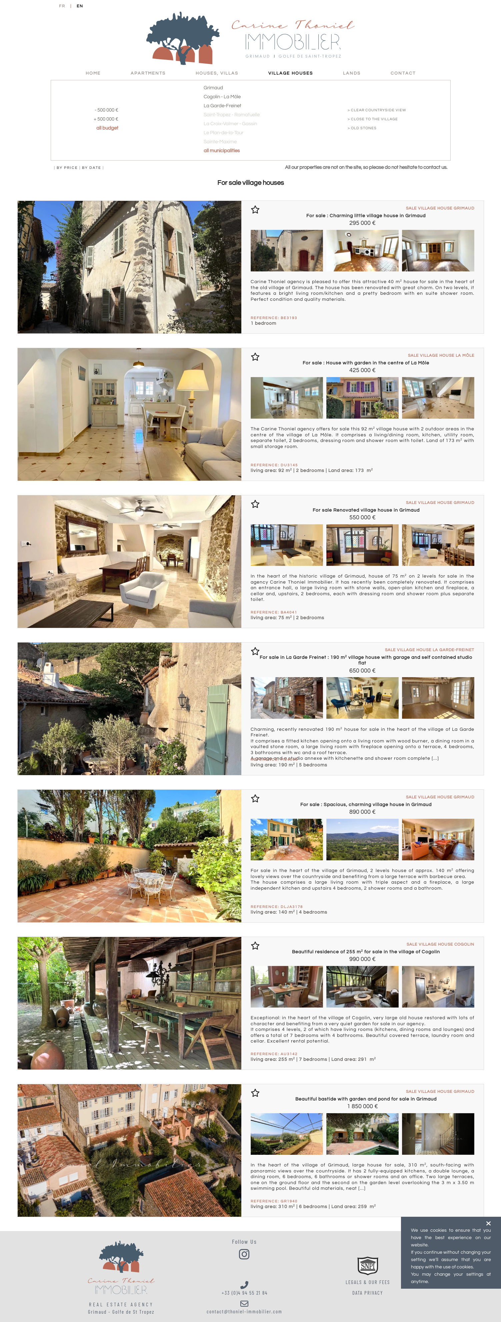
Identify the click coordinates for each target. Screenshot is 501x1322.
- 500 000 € (106, 110)
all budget (107, 128)
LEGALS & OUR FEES (368, 1282)
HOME (93, 73)
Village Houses (290, 73)
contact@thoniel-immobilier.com (244, 1307)
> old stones (362, 128)
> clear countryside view (377, 110)
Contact (403, 73)
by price (67, 168)
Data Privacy (367, 1293)
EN (80, 6)
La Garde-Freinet (222, 105)
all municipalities (222, 150)
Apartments (148, 73)
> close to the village (373, 119)
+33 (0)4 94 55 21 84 (244, 1288)
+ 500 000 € (106, 119)
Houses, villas (217, 73)
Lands (352, 73)
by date (91, 168)
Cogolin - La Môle (222, 96)
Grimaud (213, 87)
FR (62, 6)
